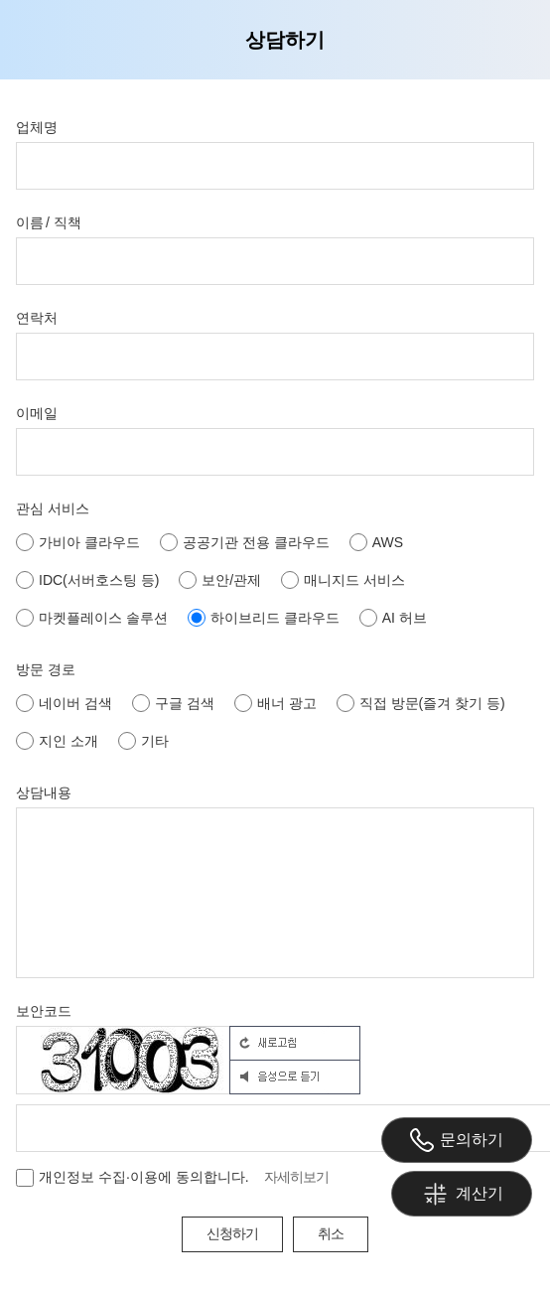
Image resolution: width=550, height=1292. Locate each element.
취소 (331, 1233)
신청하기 (232, 1233)
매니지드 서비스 (343, 580)
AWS (376, 542)
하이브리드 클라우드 (264, 618)
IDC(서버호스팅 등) (87, 580)
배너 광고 (275, 703)
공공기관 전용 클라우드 (245, 542)
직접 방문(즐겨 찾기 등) (421, 703)
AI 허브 (393, 618)
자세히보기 (296, 1177)
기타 (143, 741)
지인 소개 (57, 741)
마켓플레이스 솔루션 (92, 618)
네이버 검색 (64, 703)
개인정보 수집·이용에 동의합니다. (132, 1178)
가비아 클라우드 (78, 542)
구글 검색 (173, 703)
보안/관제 (220, 580)
